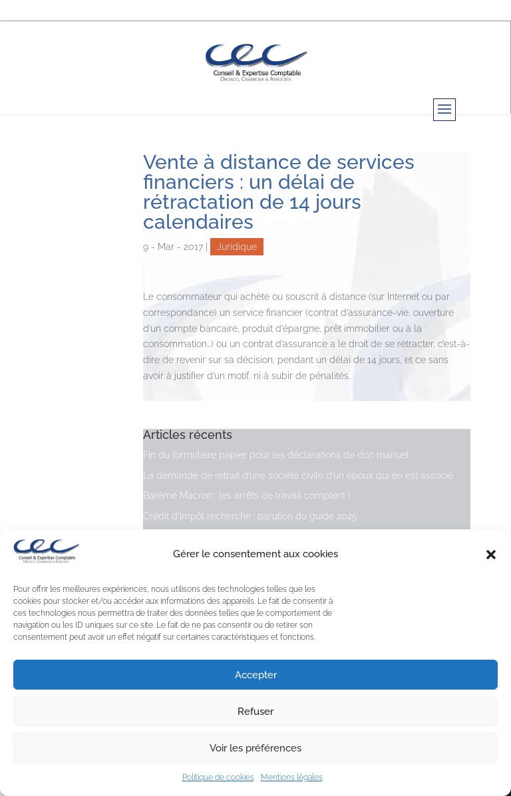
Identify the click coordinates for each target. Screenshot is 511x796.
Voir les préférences (255, 748)
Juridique (237, 246)
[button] (491, 554)
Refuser (255, 712)
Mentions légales (292, 777)
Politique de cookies (218, 777)
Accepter (256, 675)
